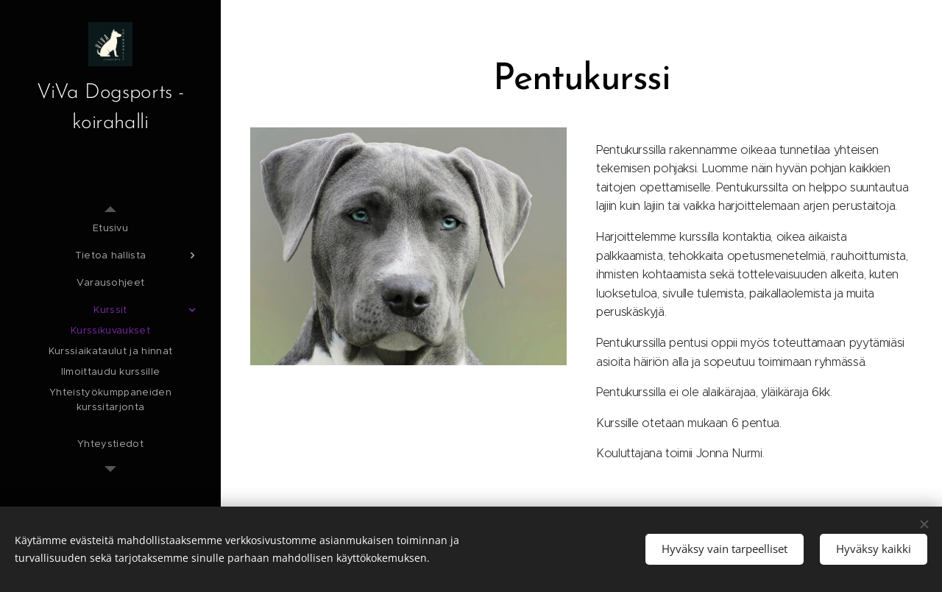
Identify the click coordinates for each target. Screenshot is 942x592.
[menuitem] (110, 227)
